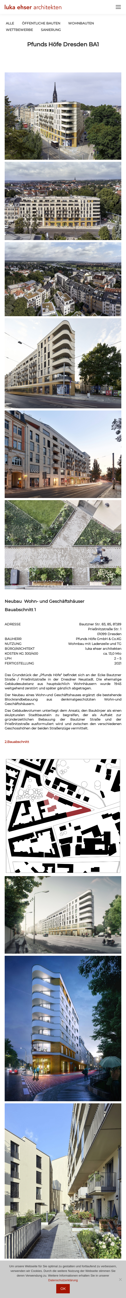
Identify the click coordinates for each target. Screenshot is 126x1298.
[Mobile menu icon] (118, 7)
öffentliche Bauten (41, 23)
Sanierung (51, 30)
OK (63, 1289)
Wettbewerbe (19, 30)
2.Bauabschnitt (17, 742)
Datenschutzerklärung (63, 1280)
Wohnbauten (81, 23)
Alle (10, 23)
